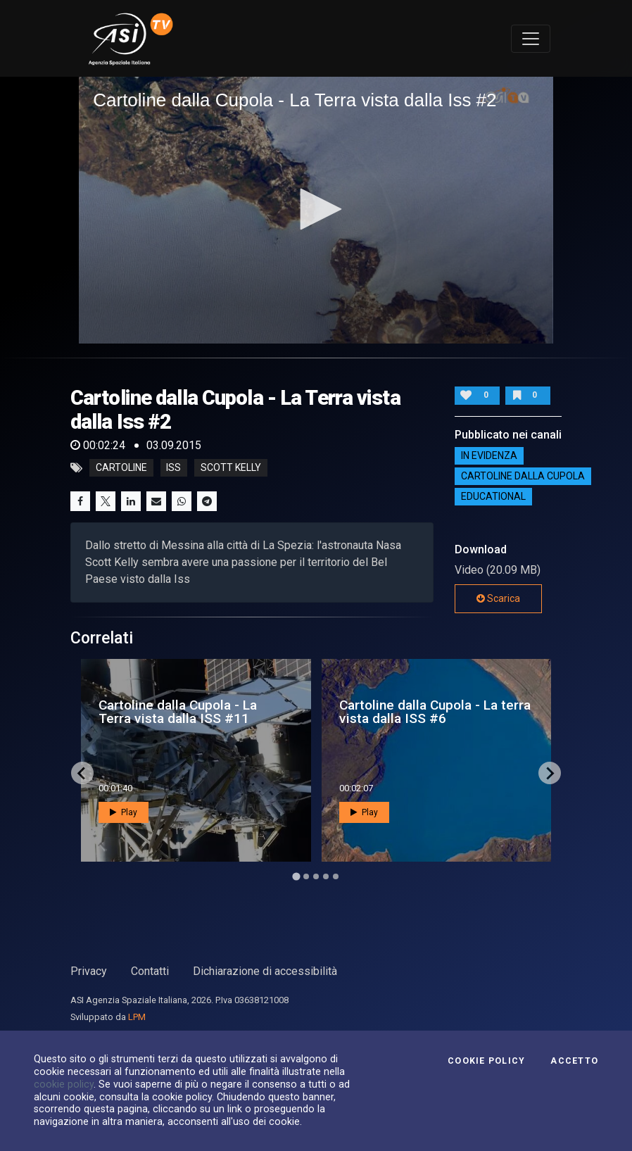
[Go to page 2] (306, 876)
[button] (316, 209)
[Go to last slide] (82, 773)
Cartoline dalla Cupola (523, 476)
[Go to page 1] (296, 877)
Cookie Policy (486, 1061)
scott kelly (231, 468)
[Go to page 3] (316, 876)
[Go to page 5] (336, 876)
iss (173, 468)
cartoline (121, 468)
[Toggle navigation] (530, 39)
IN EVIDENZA (489, 456)
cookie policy (64, 1084)
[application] (316, 210)
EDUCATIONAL (493, 497)
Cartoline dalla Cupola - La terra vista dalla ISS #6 (435, 712)
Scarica (498, 598)
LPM (137, 1017)
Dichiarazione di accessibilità (265, 971)
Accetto (574, 1061)
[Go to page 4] (326, 876)
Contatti (150, 971)
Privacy (88, 971)
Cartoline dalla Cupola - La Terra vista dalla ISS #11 (178, 712)
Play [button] (123, 812)
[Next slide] (549, 773)
